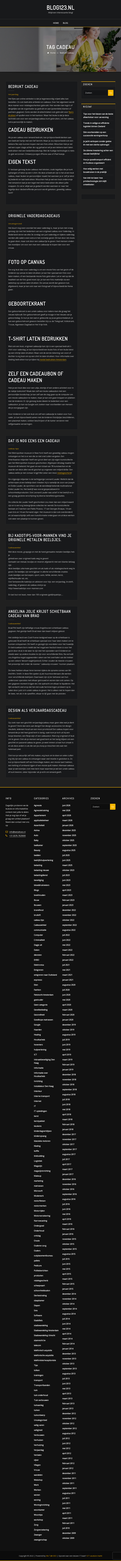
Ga (111, 92)
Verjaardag (13, 94)
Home (56, 23)
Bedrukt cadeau (67, 53)
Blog (65, 23)
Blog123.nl (60, 7)
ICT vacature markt (94, 1556)
